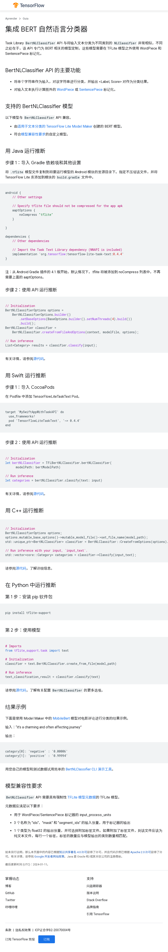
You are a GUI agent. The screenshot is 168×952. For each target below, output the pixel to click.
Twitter (10, 900)
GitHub (9, 893)
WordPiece (65, 89)
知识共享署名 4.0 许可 (73, 852)
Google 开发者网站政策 (49, 856)
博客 (8, 886)
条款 (8, 930)
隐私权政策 (23, 930)
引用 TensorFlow (98, 914)
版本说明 (93, 893)
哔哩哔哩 (11, 907)
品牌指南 (93, 907)
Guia (25, 18)
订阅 (47, 939)
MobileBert (61, 718)
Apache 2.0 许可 (140, 852)
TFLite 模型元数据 (82, 797)
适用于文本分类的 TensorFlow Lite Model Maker (55, 126)
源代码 (38, 359)
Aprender (11, 18)
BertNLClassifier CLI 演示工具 (89, 769)
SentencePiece (91, 89)
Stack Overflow (97, 900)
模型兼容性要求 (33, 134)
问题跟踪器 (94, 886)
